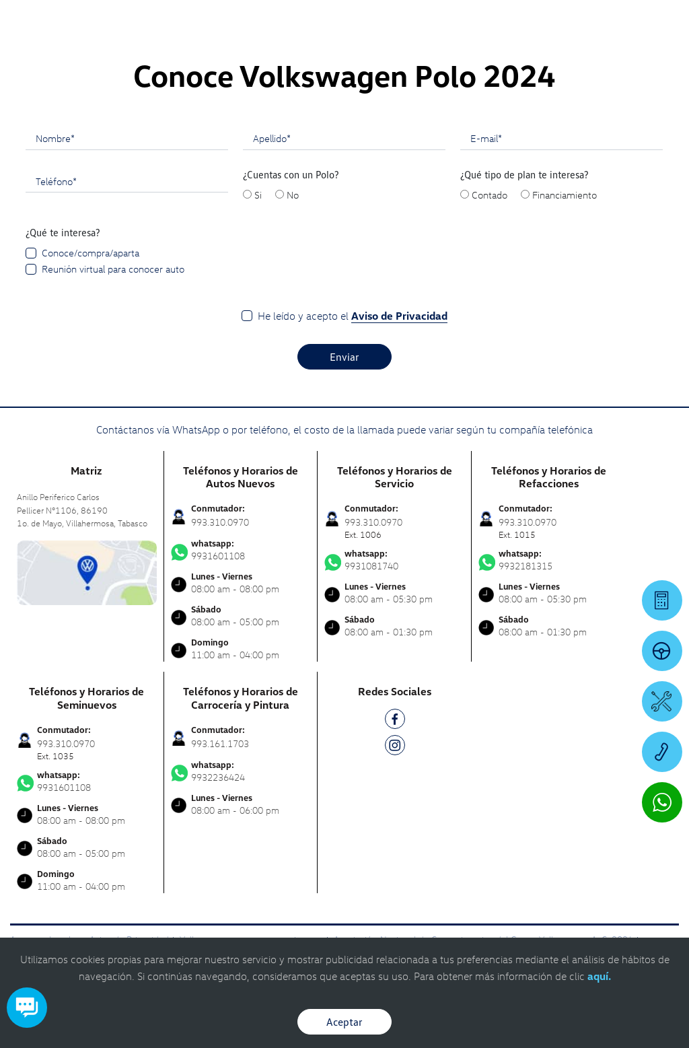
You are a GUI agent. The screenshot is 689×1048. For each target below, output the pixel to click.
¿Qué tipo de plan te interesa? (524, 174)
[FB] (395, 721)
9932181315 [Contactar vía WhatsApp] (548, 560)
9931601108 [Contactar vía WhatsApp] (241, 549)
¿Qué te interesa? (63, 232)
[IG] (395, 747)
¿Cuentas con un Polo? (291, 174)
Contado (489, 194)
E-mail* (486, 138)
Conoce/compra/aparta (90, 252)
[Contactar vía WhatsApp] (662, 802)
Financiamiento (564, 194)
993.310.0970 (220, 522)
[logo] (424, 48)
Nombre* (55, 138)
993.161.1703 (220, 743)
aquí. (599, 976)
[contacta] (87, 571)
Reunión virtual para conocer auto (113, 269)
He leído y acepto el (352, 316)
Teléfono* (56, 181)
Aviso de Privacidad (399, 315)
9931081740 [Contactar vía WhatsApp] (394, 560)
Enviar (344, 356)
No (293, 194)
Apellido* (272, 138)
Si (258, 194)
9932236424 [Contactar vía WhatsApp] (241, 771)
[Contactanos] (492, 20)
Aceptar (344, 1021)
